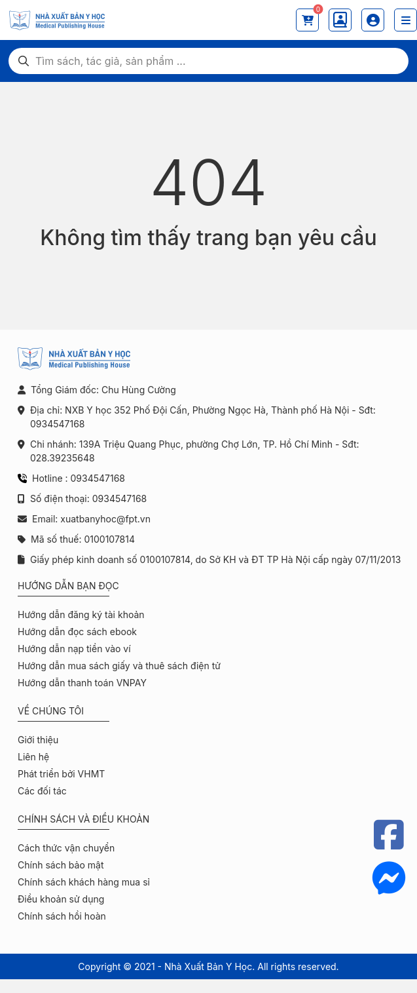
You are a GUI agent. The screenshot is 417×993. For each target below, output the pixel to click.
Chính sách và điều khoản (83, 819)
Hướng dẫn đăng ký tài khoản (81, 614)
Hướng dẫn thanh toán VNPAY (82, 682)
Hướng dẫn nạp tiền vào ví (74, 648)
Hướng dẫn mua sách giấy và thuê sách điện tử (119, 665)
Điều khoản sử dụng (61, 899)
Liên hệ (33, 756)
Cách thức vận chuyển (66, 847)
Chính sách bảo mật (60, 864)
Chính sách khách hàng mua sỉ (84, 881)
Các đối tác (42, 790)
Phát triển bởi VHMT (61, 773)
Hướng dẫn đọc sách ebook (77, 631)
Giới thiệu (38, 739)
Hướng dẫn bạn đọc (68, 585)
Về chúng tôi (51, 710)
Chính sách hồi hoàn (62, 916)
